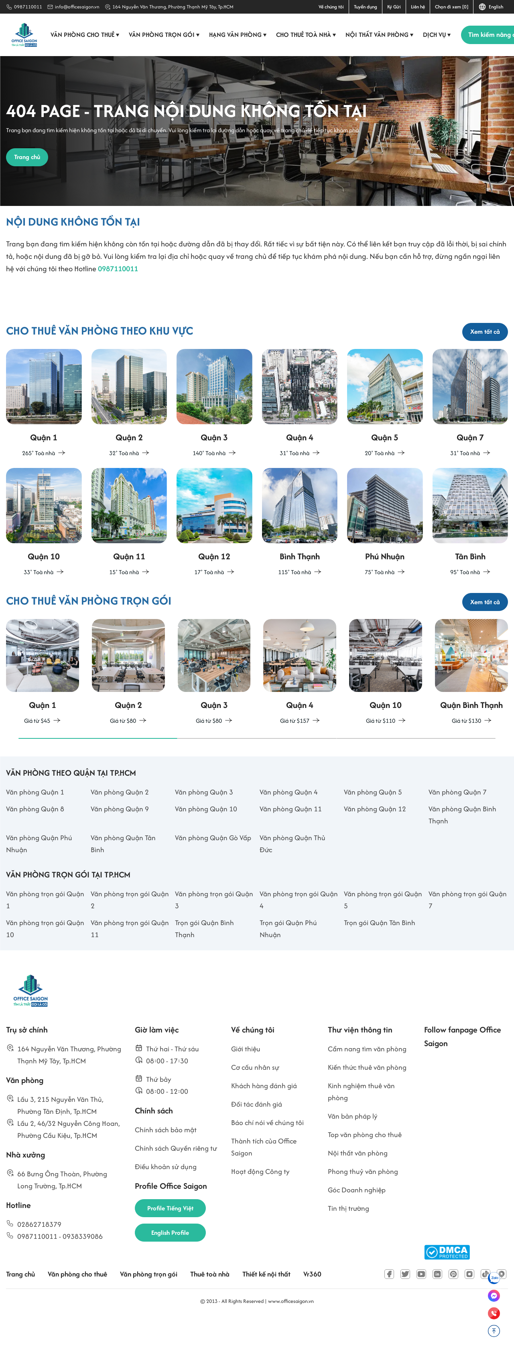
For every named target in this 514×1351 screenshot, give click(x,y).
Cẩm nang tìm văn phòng (369, 1080)
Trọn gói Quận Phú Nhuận (289, 960)
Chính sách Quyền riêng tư (173, 1188)
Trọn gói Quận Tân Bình (381, 953)
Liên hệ (418, 6)
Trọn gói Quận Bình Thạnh (205, 960)
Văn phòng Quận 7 (459, 820)
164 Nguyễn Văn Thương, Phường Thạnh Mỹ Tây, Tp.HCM (173, 6)
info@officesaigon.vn (77, 6)
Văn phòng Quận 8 (36, 837)
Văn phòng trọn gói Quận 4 (290, 930)
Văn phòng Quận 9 (121, 837)
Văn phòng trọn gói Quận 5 (374, 930)
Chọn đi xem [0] (451, 6)
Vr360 (324, 1305)
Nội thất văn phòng (381, 34)
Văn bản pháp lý (354, 1149)
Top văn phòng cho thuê (366, 1168)
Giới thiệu (246, 1080)
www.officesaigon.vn (291, 1332)
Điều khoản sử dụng (167, 1213)
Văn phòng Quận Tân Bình (124, 873)
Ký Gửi (394, 6)
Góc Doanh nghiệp (358, 1225)
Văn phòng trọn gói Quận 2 (121, 930)
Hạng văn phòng (239, 34)
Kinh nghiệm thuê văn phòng (363, 1124)
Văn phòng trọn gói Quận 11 (121, 960)
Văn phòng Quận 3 (205, 820)
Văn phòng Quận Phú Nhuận (40, 873)
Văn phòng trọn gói (166, 34)
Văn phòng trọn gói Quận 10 (36, 960)
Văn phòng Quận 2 (121, 820)
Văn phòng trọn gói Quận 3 (205, 930)
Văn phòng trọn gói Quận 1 (36, 930)
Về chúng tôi (331, 6)
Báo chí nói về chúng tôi (268, 1156)
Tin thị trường (349, 1243)
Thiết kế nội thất (277, 1305)
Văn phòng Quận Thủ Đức (294, 873)
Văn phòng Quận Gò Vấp (214, 866)
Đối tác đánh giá (257, 1137)
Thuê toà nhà (218, 1305)
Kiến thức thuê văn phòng (369, 1099)
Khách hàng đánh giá (266, 1118)
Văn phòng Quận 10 (207, 837)
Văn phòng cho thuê (87, 34)
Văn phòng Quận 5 (374, 820)
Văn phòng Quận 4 (290, 820)
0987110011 (28, 6)
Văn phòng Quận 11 (292, 837)
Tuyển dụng (365, 6)
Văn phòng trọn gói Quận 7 (459, 930)
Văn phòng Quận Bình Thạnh (463, 843)
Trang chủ (21, 1305)
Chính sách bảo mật (167, 1163)
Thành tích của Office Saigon (265, 1181)
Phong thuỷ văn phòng (364, 1206)
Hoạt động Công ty (261, 1206)
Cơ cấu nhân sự (256, 1099)
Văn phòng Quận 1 (36, 820)
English (490, 7)
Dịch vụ (438, 34)
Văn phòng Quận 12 (376, 837)
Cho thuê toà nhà (308, 34)
